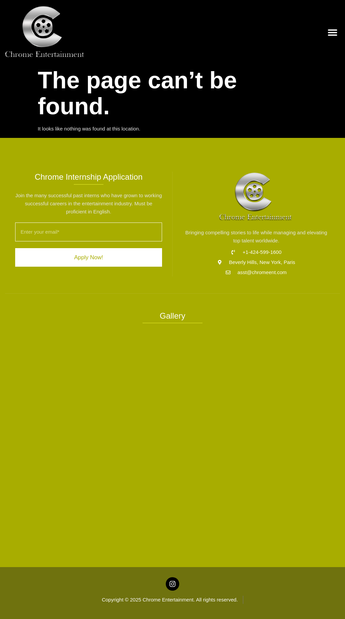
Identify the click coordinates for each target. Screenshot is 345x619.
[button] (332, 32)
